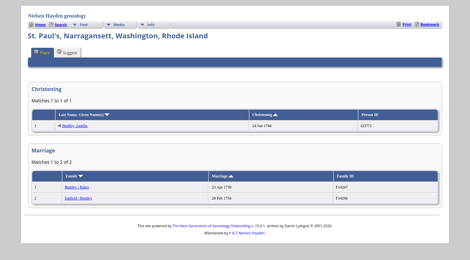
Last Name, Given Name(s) (84, 114)
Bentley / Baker (77, 187)
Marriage (223, 176)
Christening (265, 114)
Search (61, 24)
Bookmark (430, 24)
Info (151, 24)
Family (74, 176)
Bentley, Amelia (74, 126)
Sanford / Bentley (78, 198)
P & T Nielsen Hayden (247, 232)
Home (40, 24)
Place (41, 52)
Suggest (67, 52)
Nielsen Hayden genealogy (57, 16)
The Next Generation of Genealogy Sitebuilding (212, 225)
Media (119, 24)
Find (84, 24)
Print (406, 24)
